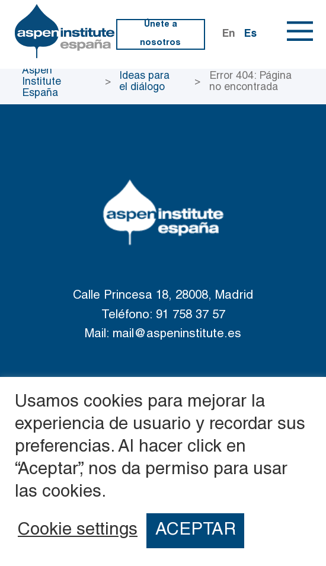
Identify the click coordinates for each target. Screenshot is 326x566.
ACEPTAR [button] (195, 530)
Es (250, 34)
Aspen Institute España (41, 82)
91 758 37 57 (190, 315)
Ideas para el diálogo (144, 82)
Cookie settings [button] (78, 531)
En (228, 34)
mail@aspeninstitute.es (177, 334)
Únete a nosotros (160, 34)
